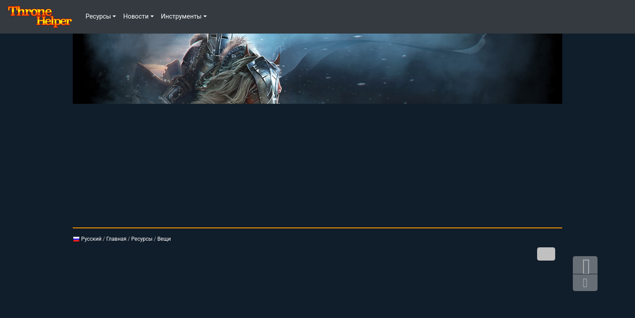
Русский (87, 239)
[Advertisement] (317, 165)
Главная (116, 239)
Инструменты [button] (181, 16)
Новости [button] (136, 16)
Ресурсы (142, 239)
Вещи (164, 239)
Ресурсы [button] (98, 16)
